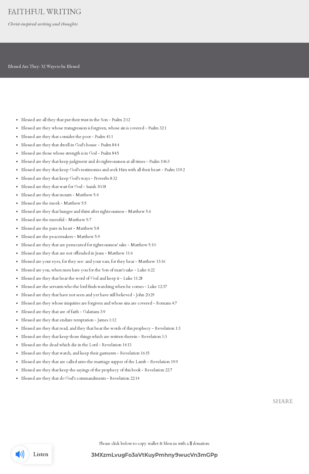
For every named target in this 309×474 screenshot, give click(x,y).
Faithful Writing (44, 12)
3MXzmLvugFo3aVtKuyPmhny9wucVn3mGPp (154, 455)
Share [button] (283, 401)
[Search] (281, 12)
